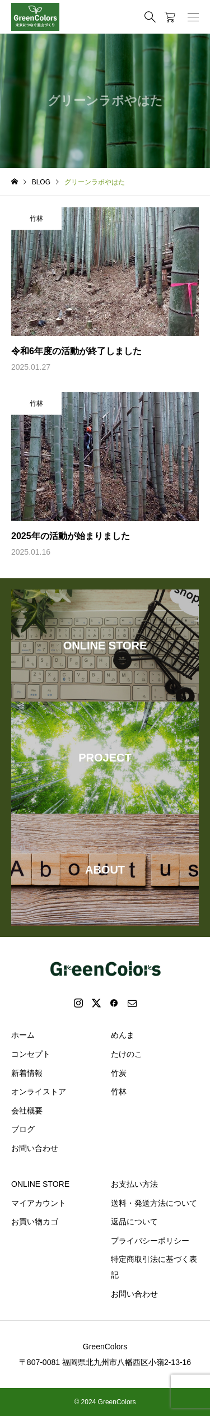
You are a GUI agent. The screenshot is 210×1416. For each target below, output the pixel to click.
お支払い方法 (134, 1184)
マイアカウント (38, 1203)
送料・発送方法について (154, 1203)
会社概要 (27, 1110)
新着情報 (27, 1073)
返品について (134, 1221)
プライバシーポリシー (150, 1240)
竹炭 (119, 1073)
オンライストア (38, 1091)
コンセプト (30, 1054)
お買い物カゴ (34, 1221)
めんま (122, 1034)
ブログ (23, 1129)
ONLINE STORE (40, 1184)
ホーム (23, 1034)
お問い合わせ (34, 1148)
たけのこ (126, 1054)
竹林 (119, 1091)
